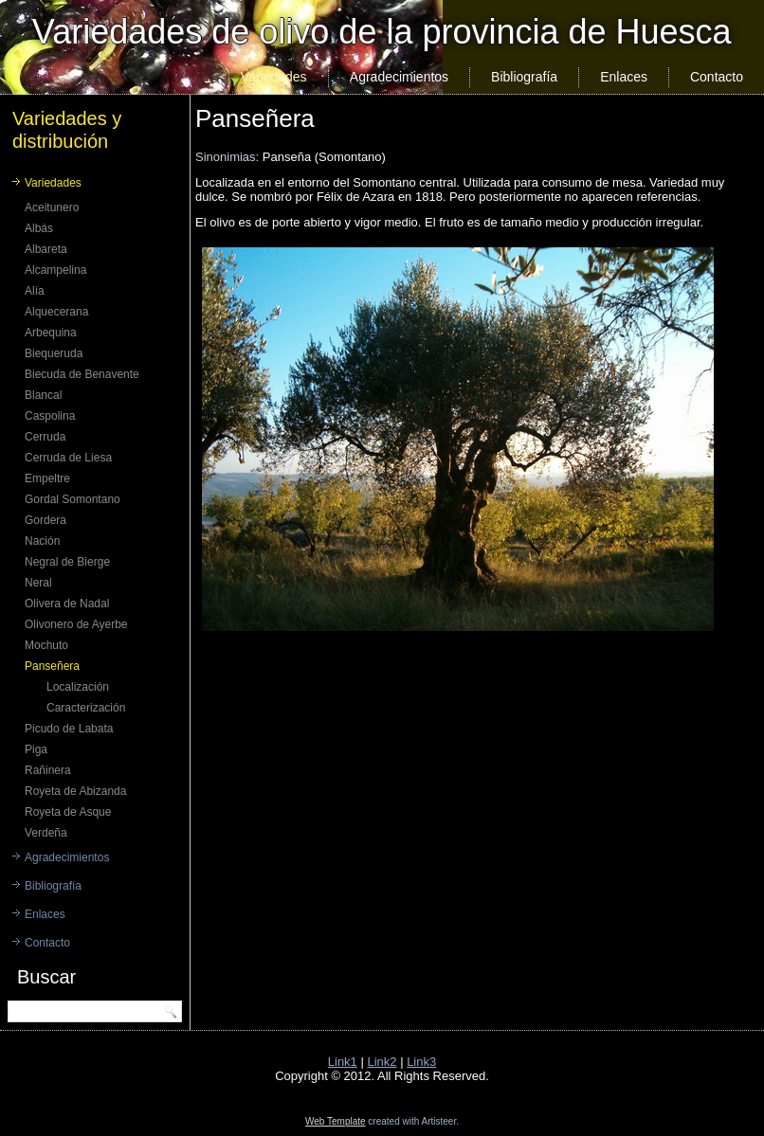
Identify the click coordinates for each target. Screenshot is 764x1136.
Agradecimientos (399, 76)
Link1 (342, 1062)
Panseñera (52, 666)
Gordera (45, 520)
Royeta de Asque (68, 812)
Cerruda (45, 436)
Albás (39, 228)
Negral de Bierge (67, 561)
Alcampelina (55, 270)
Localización (77, 687)
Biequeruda (53, 353)
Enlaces (623, 76)
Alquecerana (56, 311)
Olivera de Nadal (67, 603)
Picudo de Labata (69, 728)
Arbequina (51, 332)
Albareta (46, 249)
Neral (38, 582)
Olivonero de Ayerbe (76, 624)
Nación (42, 541)
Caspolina (50, 416)
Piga (36, 749)
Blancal (43, 395)
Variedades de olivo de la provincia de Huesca (382, 31)
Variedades (274, 76)
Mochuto (46, 645)
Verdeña (46, 832)
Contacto (716, 76)
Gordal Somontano (72, 499)
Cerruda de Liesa (68, 457)
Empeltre (47, 478)
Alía (35, 291)
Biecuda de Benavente (82, 374)
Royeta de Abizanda (75, 791)
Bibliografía (524, 76)
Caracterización (85, 707)
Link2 (381, 1062)
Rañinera (48, 770)
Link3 (421, 1062)
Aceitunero (52, 207)
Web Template (335, 1121)
